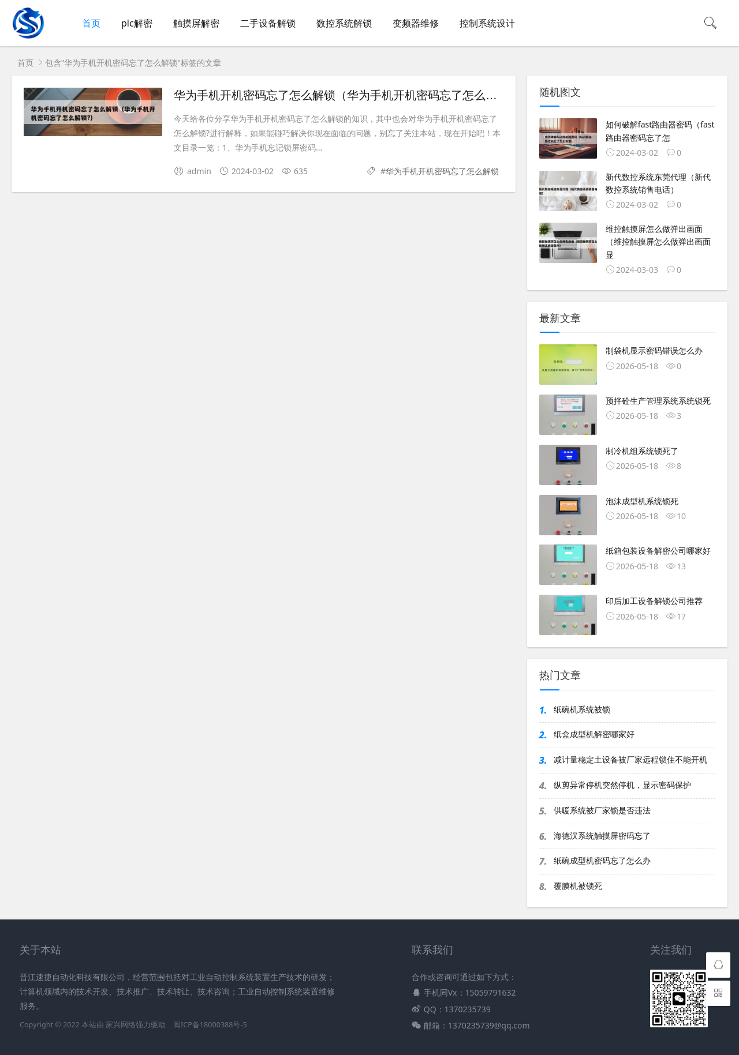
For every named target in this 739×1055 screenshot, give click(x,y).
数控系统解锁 (344, 23)
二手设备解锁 (268, 23)
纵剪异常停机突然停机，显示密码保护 (622, 784)
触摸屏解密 (196, 23)
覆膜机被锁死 (578, 885)
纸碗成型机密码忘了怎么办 (602, 860)
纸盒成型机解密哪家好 (594, 734)
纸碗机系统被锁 (582, 709)
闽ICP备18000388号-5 (210, 1025)
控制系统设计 (487, 23)
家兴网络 (121, 1025)
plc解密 (136, 23)
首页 (91, 23)
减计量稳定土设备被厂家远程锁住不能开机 (630, 759)
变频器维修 (416, 23)
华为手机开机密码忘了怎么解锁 (442, 171)
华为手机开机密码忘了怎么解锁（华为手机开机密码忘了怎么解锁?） (350, 95)
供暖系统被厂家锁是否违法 (602, 810)
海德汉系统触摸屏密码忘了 (602, 835)
